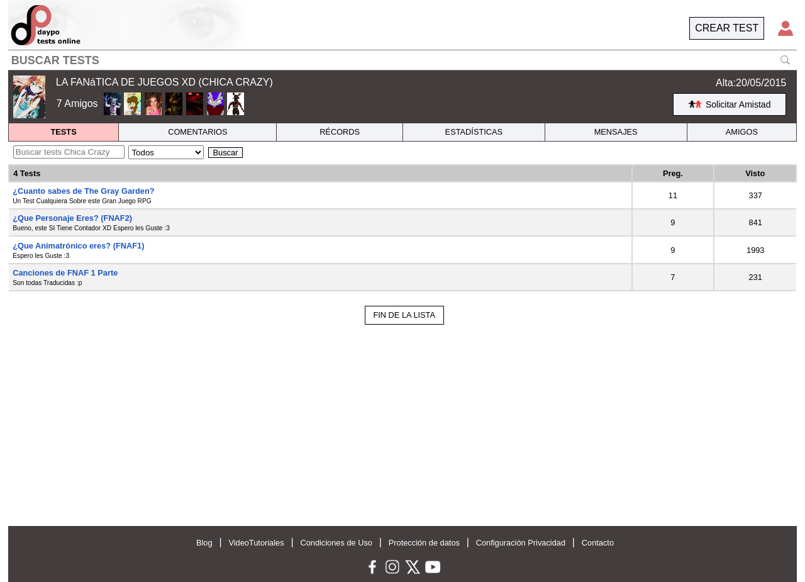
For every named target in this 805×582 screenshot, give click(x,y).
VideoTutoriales (256, 542)
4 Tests (26, 173)
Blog (204, 542)
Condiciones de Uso (336, 542)
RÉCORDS (339, 132)
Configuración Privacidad (520, 542)
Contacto (598, 542)
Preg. (673, 173)
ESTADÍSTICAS (474, 132)
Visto (755, 173)
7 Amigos (77, 103)
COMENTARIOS (197, 132)
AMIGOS (742, 132)
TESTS (63, 132)
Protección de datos (424, 542)
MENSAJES (616, 132)
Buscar (225, 152)
